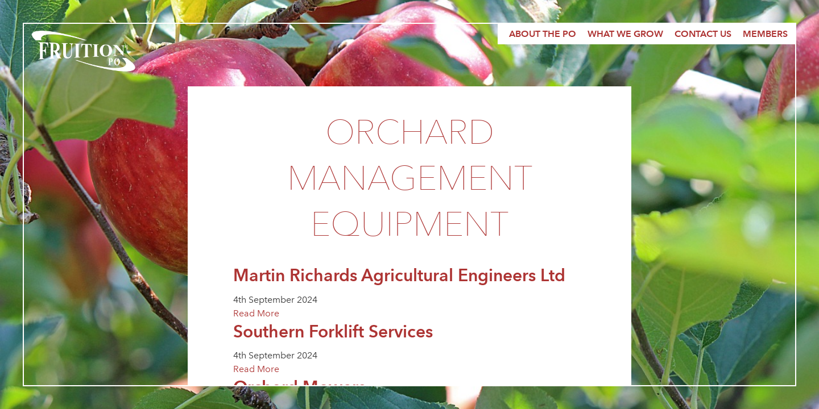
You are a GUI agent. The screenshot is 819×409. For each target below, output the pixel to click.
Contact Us (703, 33)
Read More (256, 313)
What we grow (625, 33)
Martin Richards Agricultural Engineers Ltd (399, 275)
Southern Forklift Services (333, 331)
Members (765, 33)
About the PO (542, 33)
